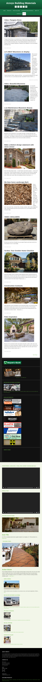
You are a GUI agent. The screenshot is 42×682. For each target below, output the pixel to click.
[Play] (3, 487)
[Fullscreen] (38, 487)
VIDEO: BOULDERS (12, 217)
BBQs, (3, 679)
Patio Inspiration (10, 317)
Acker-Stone (7, 569)
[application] (21, 478)
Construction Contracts (13, 286)
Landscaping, (14, 679)
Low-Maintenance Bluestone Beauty (18, 108)
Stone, (29, 679)
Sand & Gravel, (25, 679)
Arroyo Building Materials (21, 3)
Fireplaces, (10, 679)
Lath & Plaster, (19, 679)
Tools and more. (7, 680)
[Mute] (36, 487)
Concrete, (7, 679)
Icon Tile (5, 535)
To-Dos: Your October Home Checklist (19, 251)
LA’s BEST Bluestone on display (16, 52)
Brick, (5, 679)
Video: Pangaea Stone (12, 20)
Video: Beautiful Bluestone (14, 84)
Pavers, (22, 679)
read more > (4, 538)
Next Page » (35, 354)
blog (10, 178)
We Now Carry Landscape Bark (16, 182)
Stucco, (31, 679)
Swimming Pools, (34, 679)
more (5, 592)
